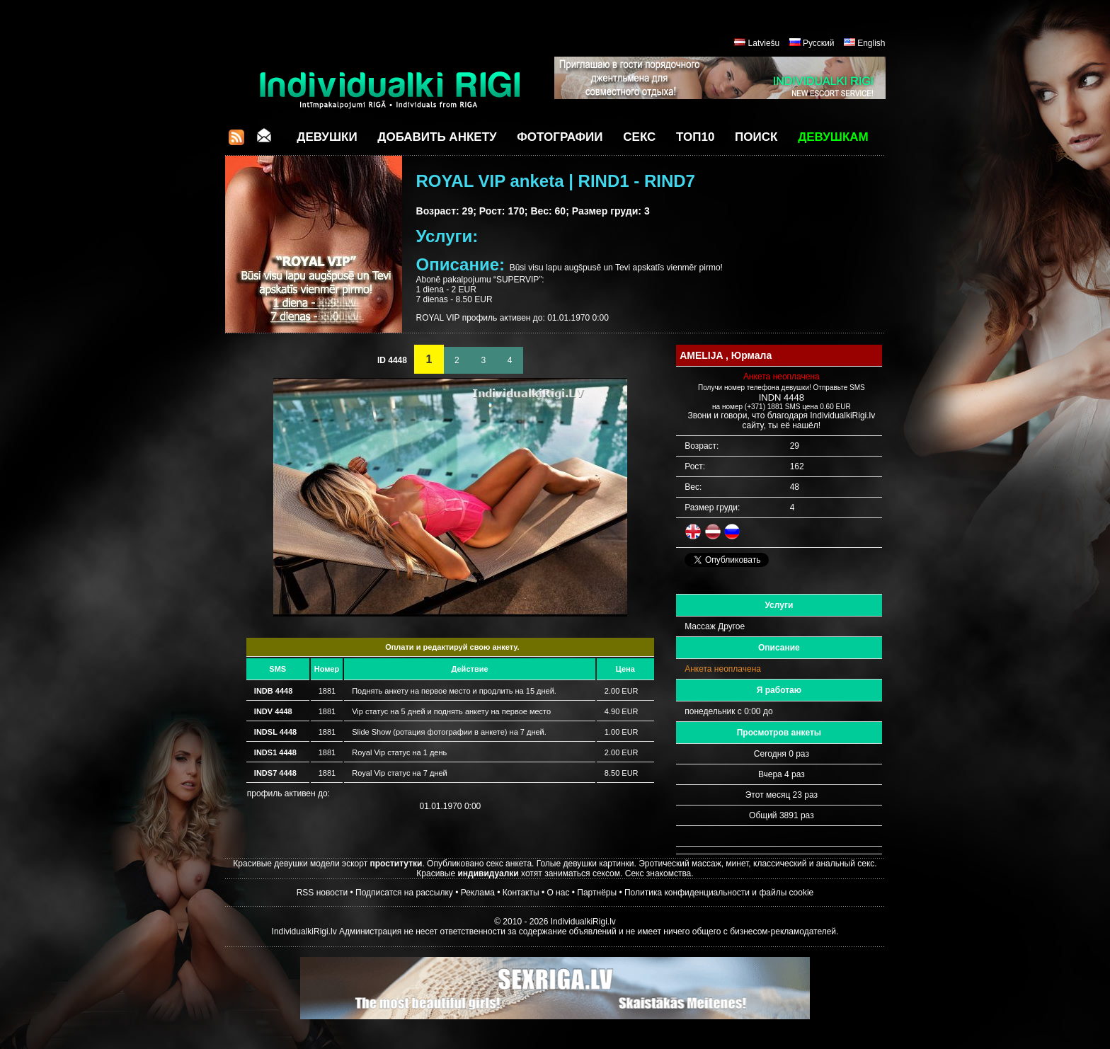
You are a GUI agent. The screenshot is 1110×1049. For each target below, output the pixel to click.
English (871, 43)
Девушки (327, 137)
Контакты (521, 893)
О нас (558, 893)
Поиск (756, 137)
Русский (819, 43)
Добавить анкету (436, 137)
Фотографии (559, 137)
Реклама (478, 893)
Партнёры (597, 893)
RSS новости (322, 893)
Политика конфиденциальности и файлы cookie (718, 893)
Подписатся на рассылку (404, 893)
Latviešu (764, 43)
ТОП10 (695, 137)
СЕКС (639, 137)
